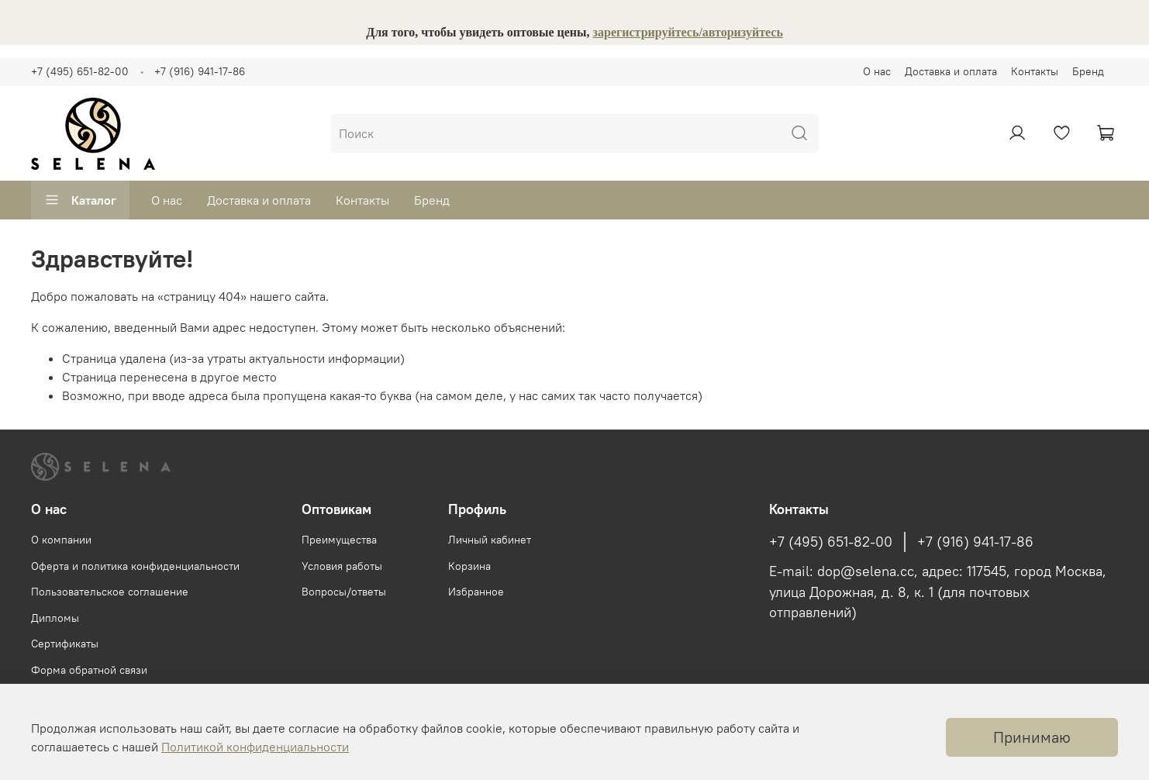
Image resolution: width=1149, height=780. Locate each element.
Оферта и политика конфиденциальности (135, 566)
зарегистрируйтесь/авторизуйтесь (688, 32)
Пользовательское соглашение (109, 592)
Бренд (1088, 71)
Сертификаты (64, 644)
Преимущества (339, 540)
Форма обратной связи (89, 670)
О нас (877, 71)
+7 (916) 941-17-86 (199, 71)
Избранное (476, 592)
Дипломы (55, 618)
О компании (61, 540)
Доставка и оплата (951, 71)
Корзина (469, 566)
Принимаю (1032, 737)
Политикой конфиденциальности (255, 746)
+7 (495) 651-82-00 (80, 71)
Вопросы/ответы (344, 592)
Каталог (80, 200)
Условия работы (342, 566)
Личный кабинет (489, 540)
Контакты (1034, 71)
